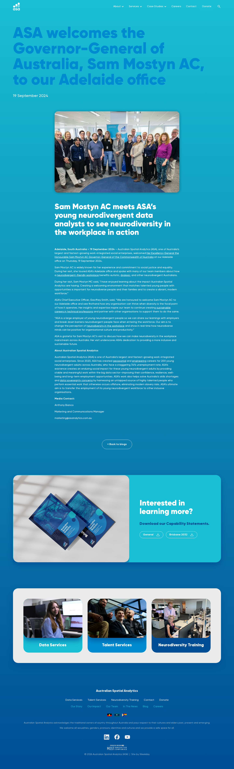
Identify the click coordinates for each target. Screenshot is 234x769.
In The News (130, 706)
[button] (118, 6)
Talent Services (97, 700)
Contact (191, 6)
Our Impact (94, 706)
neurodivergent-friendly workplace (78, 275)
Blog (145, 706)
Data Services (73, 700)
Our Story (76, 706)
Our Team (112, 706)
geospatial (119, 361)
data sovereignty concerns (76, 381)
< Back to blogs (117, 444)
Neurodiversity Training (125, 700)
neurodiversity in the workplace (105, 326)
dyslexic (125, 275)
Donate (206, 6)
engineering (139, 361)
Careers (176, 6)
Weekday (145, 754)
